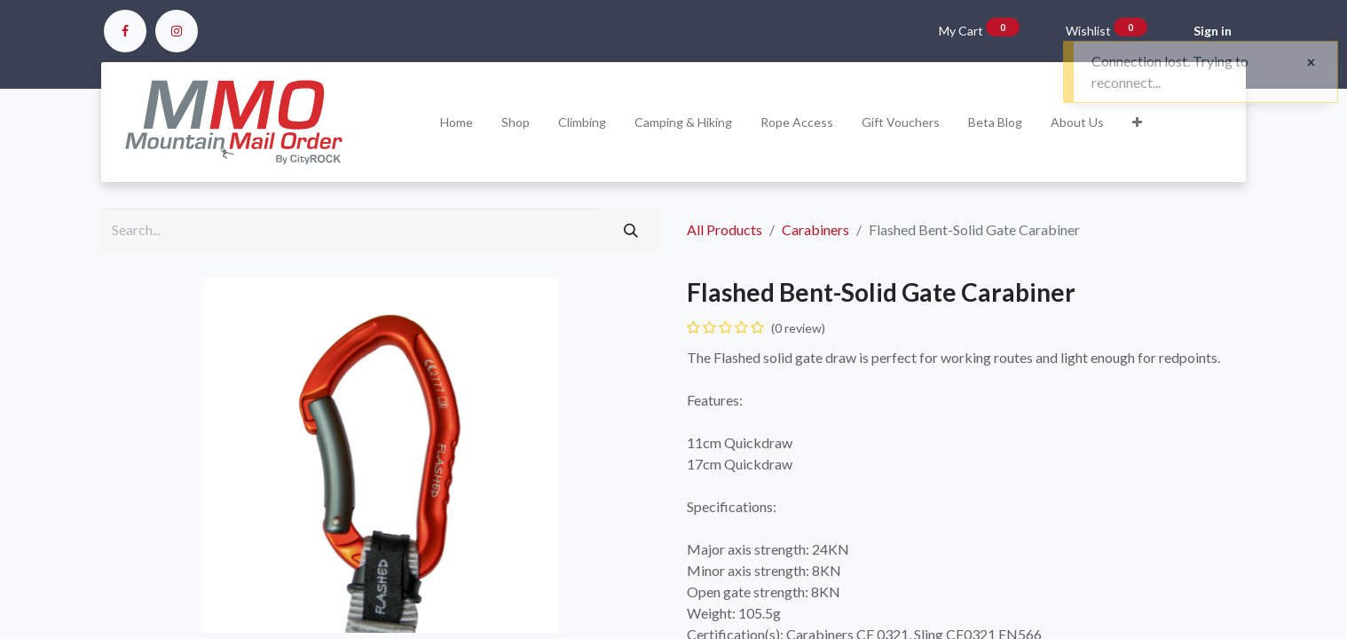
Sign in (1212, 30)
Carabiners (815, 229)
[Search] (631, 230)
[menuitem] (456, 122)
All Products (724, 229)
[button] (1137, 122)
